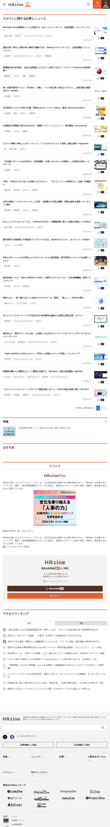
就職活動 (48, 56)
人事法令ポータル (97, 758)
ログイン (54, 595)
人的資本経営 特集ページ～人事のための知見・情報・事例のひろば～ (45, 428)
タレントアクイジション (59, 377)
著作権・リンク (18, 820)
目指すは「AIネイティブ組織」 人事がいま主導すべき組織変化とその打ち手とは (44, 635)
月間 (81, 623)
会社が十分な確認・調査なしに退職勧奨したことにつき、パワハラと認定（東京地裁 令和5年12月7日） (54, 641)
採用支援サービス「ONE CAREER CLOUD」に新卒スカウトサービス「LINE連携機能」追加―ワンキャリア (47, 279)
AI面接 (25, 131)
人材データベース (33, 377)
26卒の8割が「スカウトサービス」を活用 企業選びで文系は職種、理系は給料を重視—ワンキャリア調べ (46, 203)
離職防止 (32, 76)
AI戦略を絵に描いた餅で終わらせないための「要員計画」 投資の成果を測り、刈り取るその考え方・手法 (55, 683)
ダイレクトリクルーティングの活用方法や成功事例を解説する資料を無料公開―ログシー (43, 315)
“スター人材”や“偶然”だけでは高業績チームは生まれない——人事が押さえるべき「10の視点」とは (52, 659)
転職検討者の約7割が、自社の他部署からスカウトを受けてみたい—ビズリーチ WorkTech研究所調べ (46, 69)
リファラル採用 (22, 303)
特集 (7, 756)
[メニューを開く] (4, 4)
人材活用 (7, 170)
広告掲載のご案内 (82, 745)
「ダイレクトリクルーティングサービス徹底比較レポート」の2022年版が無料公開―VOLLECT (46, 389)
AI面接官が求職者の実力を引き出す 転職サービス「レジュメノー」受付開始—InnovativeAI (45, 126)
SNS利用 (32, 113)
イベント (9, 772)
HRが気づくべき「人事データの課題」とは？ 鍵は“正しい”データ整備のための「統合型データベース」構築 (55, 653)
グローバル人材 (10, 342)
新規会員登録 (54, 588)
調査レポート (9, 303)
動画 (15, 113)
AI (5, 149)
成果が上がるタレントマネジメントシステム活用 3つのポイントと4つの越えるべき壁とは (48, 689)
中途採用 (7, 113)
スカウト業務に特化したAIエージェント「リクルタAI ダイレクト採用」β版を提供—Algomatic (46, 143)
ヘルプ (14, 816)
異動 (24, 76)
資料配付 (7, 321)
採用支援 (26, 286)
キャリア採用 (18, 245)
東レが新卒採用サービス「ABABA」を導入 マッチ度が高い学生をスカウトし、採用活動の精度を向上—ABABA (46, 89)
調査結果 (7, 76)
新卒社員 (16, 190)
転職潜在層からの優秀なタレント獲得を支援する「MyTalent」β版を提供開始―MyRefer (43, 371)
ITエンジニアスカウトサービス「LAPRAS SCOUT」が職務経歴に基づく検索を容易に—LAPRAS (47, 222)
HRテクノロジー (39, 774)
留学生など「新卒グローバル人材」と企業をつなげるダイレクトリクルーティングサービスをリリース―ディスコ (47, 335)
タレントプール (19, 377)
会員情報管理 (17, 824)
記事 (63, 756)
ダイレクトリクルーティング (33, 36)
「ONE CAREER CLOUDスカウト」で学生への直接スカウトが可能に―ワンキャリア (41, 353)
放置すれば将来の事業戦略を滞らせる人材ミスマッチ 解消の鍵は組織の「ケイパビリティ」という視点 (54, 647)
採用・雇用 (8, 36)
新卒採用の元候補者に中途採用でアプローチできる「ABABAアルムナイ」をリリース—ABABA (46, 239)
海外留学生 (21, 342)
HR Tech (18, 36)
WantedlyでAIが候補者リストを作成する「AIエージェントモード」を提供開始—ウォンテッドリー (46, 28)
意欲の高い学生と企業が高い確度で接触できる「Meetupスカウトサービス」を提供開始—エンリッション (46, 49)
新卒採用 (7, 56)
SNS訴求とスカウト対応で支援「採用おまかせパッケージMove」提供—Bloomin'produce (44, 108)
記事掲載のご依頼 (28, 745)
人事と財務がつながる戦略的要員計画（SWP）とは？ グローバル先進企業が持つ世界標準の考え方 (52, 630)
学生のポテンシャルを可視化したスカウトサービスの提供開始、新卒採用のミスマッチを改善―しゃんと (47, 259)
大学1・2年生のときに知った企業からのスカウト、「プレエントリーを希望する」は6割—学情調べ (46, 183)
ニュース (37, 756)
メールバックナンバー (55, 581)
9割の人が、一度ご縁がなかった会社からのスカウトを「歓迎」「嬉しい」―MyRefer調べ (43, 298)
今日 (29, 623)
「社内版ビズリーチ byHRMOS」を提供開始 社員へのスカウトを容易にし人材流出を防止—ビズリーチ (46, 163)
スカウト (49, 36)
